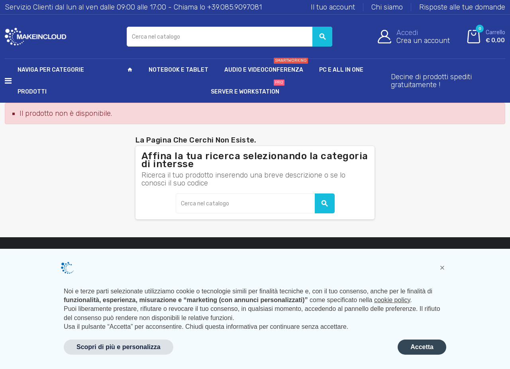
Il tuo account (333, 7)
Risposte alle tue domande (462, 7)
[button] (442, 268)
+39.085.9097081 (234, 7)
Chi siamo (387, 7)
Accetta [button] (422, 347)
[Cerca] (230, 37)
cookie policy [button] (392, 300)
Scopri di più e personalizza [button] (118, 347)
